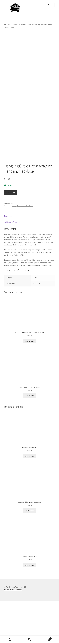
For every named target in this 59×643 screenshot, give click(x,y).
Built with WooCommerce (13, 631)
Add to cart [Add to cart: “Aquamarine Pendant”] (30, 498)
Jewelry (14, 25)
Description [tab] (8, 258)
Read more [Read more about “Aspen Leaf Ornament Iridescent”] (29, 552)
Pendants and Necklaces (25, 25)
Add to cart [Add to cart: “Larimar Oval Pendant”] (30, 607)
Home (8, 25)
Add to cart (11, 234)
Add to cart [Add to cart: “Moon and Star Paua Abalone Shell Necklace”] (30, 383)
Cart (45, 638)
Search (29, 639)
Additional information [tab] (12, 264)
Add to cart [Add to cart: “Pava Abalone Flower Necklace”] (30, 437)
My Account (10, 639)
